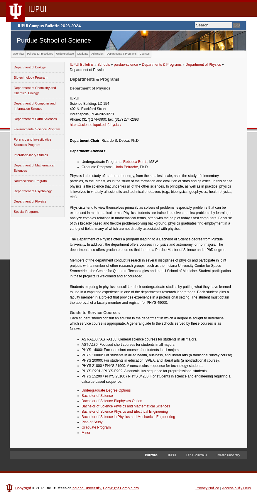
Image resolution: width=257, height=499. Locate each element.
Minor (86, 433)
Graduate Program (96, 427)
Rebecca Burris (135, 162)
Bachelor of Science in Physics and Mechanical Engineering (128, 417)
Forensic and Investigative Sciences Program (32, 142)
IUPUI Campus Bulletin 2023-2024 (128, 25)
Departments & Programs (122, 53)
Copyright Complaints (121, 488)
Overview (18, 53)
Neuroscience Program (30, 181)
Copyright (23, 488)
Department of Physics (30, 201)
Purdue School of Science (54, 40)
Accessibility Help (236, 488)
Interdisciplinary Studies (31, 155)
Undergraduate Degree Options (106, 390)
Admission (97, 53)
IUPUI (172, 455)
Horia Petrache (126, 167)
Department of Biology (30, 67)
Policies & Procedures (40, 53)
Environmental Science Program (37, 129)
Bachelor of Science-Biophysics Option (112, 401)
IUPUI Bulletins (82, 65)
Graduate (82, 53)
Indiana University (228, 455)
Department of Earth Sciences (35, 119)
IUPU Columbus (196, 455)
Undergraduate (65, 53)
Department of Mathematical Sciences (34, 167)
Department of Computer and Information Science (34, 106)
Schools (103, 65)
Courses (145, 53)
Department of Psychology (33, 191)
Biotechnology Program (30, 77)
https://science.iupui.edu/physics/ (95, 125)
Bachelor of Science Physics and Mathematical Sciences (126, 406)
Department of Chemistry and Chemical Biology (35, 90)
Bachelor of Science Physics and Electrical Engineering (125, 411)
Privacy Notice (207, 488)
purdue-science (126, 65)
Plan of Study (92, 422)
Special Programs (26, 211)
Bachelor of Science (97, 396)
